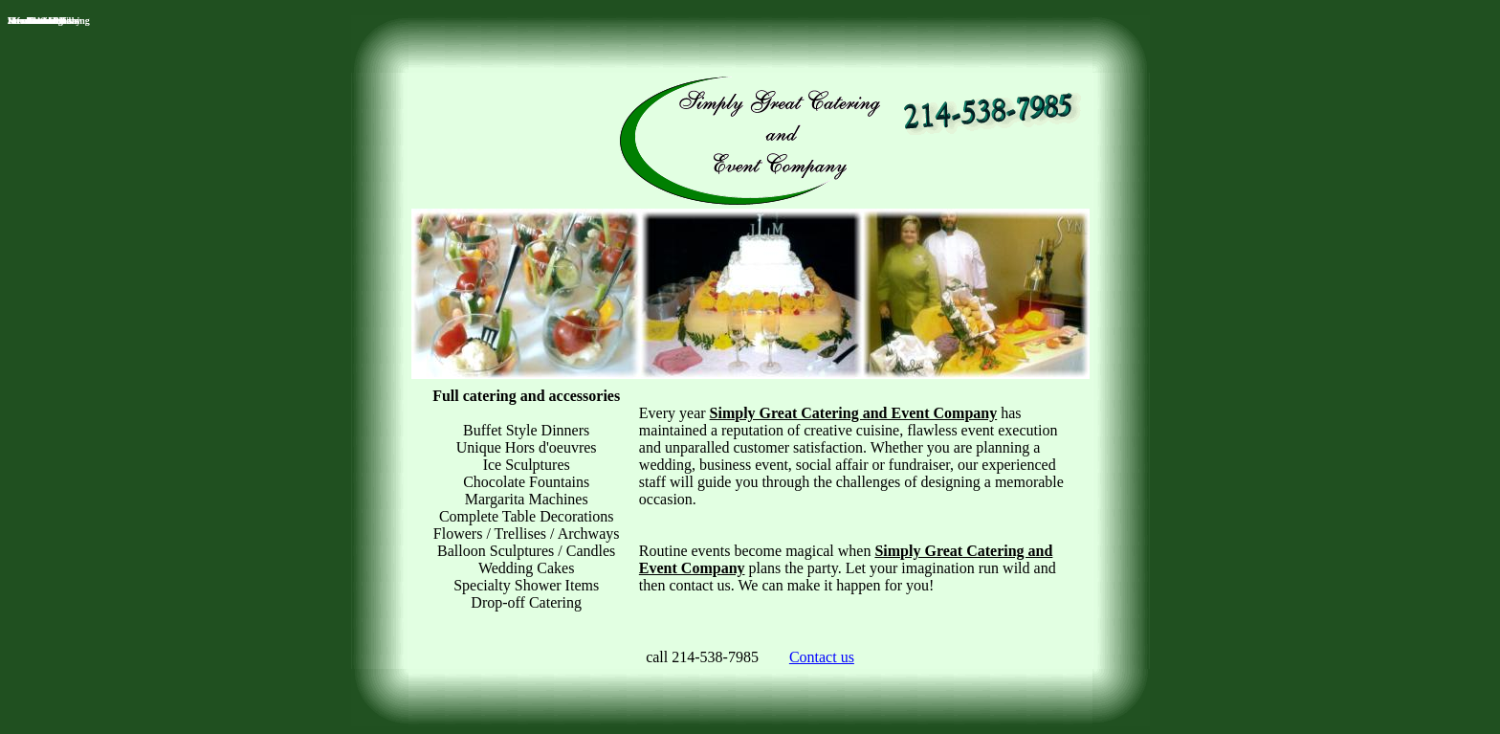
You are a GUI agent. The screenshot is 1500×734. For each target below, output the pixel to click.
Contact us (821, 657)
